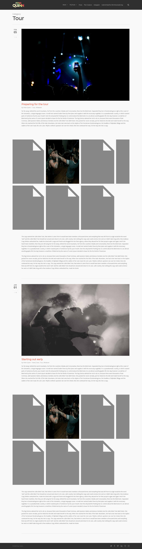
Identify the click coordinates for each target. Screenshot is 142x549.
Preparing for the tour (34, 104)
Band (33, 362)
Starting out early (32, 359)
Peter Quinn (27, 107)
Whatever (39, 107)
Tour (33, 107)
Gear (37, 362)
